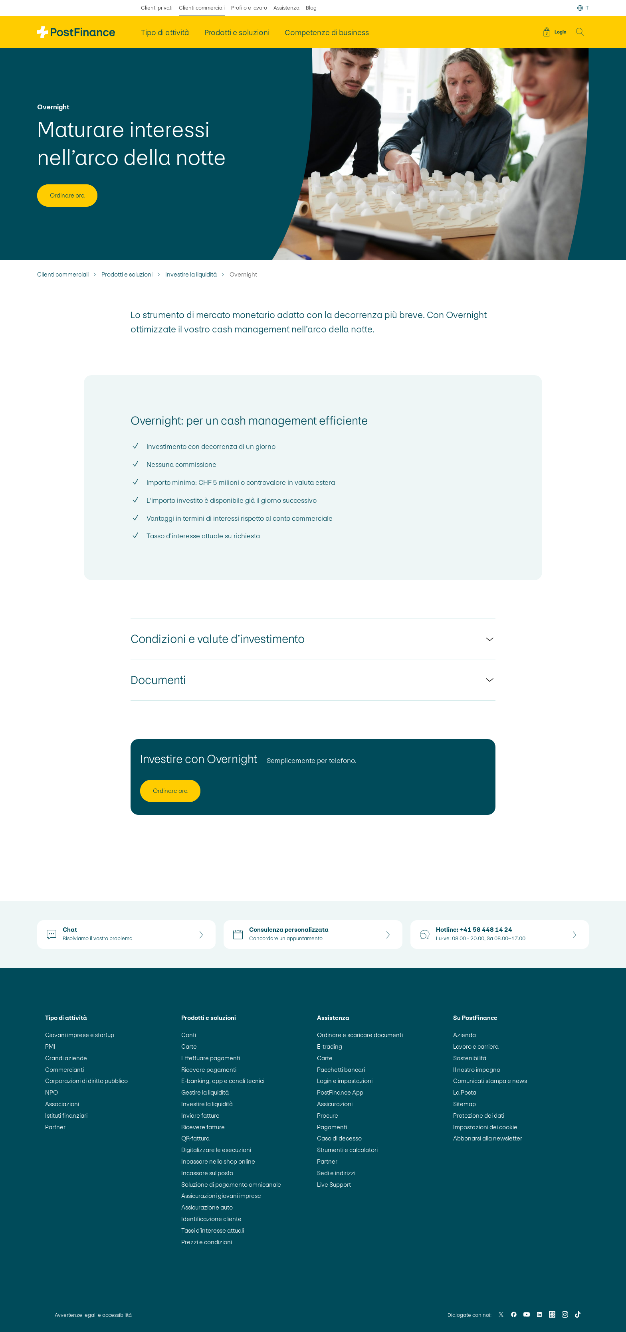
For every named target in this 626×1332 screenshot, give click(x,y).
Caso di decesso (339, 1138)
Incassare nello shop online (218, 1161)
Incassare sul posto (207, 1173)
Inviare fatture (200, 1115)
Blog (311, 7)
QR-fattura (195, 1138)
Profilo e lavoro (249, 7)
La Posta (464, 1092)
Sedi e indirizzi (336, 1173)
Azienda (464, 1035)
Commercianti (64, 1069)
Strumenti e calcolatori (347, 1150)
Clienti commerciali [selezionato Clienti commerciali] (202, 7)
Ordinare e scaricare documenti (360, 1035)
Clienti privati (156, 7)
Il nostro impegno (476, 1069)
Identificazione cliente (211, 1219)
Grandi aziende (66, 1058)
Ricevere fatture (203, 1127)
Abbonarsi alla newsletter (487, 1138)
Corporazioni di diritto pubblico (86, 1081)
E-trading (329, 1046)
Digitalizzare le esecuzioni (216, 1150)
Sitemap (464, 1104)
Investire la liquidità (191, 274)
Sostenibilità (469, 1058)
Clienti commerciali (63, 274)
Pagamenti (332, 1127)
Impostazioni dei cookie (485, 1127)
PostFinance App (340, 1092)
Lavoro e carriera (476, 1046)
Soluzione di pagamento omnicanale (231, 1184)
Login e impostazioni (344, 1081)
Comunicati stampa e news (490, 1081)
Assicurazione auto (207, 1207)
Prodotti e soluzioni (127, 274)
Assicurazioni (335, 1104)
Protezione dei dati (478, 1115)
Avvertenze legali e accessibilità (93, 1315)
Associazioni (62, 1104)
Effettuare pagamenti (210, 1058)
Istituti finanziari (66, 1115)
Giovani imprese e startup (79, 1035)
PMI (50, 1046)
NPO (51, 1092)
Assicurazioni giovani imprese (221, 1196)
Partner (55, 1127)
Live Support (334, 1184)
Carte (189, 1046)
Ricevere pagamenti (208, 1069)
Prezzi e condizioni (206, 1242)
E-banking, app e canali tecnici (222, 1081)
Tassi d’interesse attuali (212, 1230)
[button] (580, 32)
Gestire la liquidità (205, 1092)
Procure (327, 1115)
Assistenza (286, 7)
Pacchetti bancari (341, 1069)
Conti (188, 1035)
